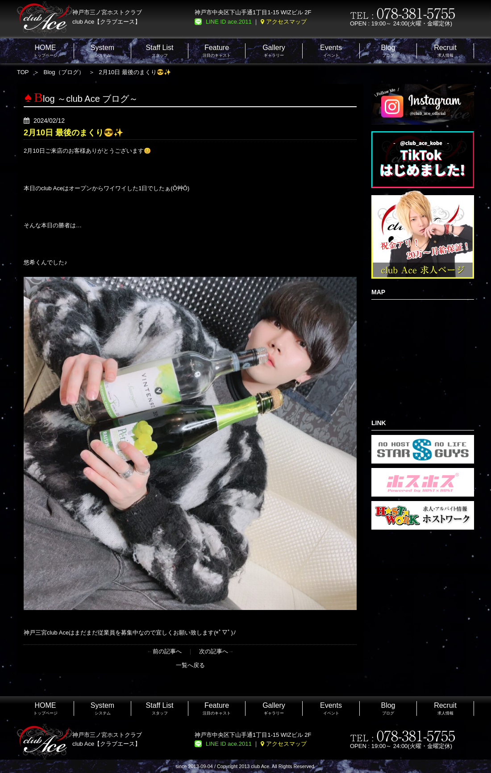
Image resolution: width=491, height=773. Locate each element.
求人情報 (445, 51)
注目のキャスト (217, 51)
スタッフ (160, 51)
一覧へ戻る (190, 665)
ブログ (388, 51)
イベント (331, 51)
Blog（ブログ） (64, 72)
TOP (23, 72)
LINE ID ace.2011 (229, 21)
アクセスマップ (286, 21)
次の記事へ (213, 651)
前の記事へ (167, 651)
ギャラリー (273, 51)
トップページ (45, 51)
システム (102, 51)
